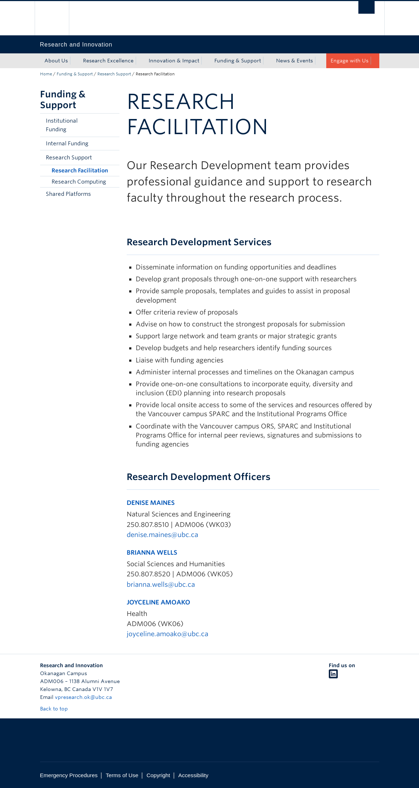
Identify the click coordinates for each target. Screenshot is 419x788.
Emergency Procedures (69, 775)
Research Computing (79, 182)
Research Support (114, 73)
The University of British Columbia (57, 18)
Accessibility (193, 775)
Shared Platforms (68, 194)
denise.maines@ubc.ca (162, 534)
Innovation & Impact (174, 60)
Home (46, 73)
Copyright (158, 775)
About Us (56, 60)
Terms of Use (122, 775)
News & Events (294, 60)
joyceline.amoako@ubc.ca (167, 634)
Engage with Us (349, 60)
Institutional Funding (62, 125)
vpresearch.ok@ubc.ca (83, 697)
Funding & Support (237, 60)
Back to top (57, 709)
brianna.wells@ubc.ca (161, 584)
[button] (112, 125)
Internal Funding (67, 143)
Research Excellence (108, 60)
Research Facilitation (80, 170)
